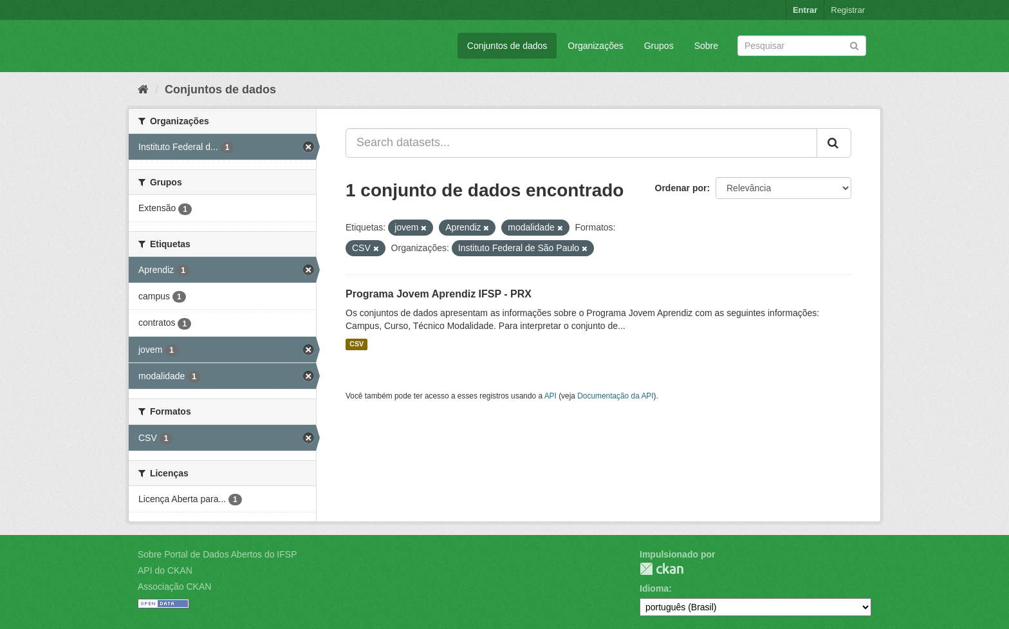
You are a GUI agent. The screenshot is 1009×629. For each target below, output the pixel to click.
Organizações (595, 46)
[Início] (143, 89)
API (550, 395)
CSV (356, 344)
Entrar (805, 10)
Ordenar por (681, 188)
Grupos (659, 46)
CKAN (661, 569)
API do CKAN (165, 570)
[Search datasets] (801, 45)
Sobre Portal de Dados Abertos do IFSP (217, 554)
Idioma (654, 588)
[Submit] (854, 44)
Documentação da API (615, 395)
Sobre (706, 46)
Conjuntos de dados (507, 46)
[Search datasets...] (581, 143)
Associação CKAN (174, 586)
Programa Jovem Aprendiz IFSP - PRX (439, 293)
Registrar (848, 10)
